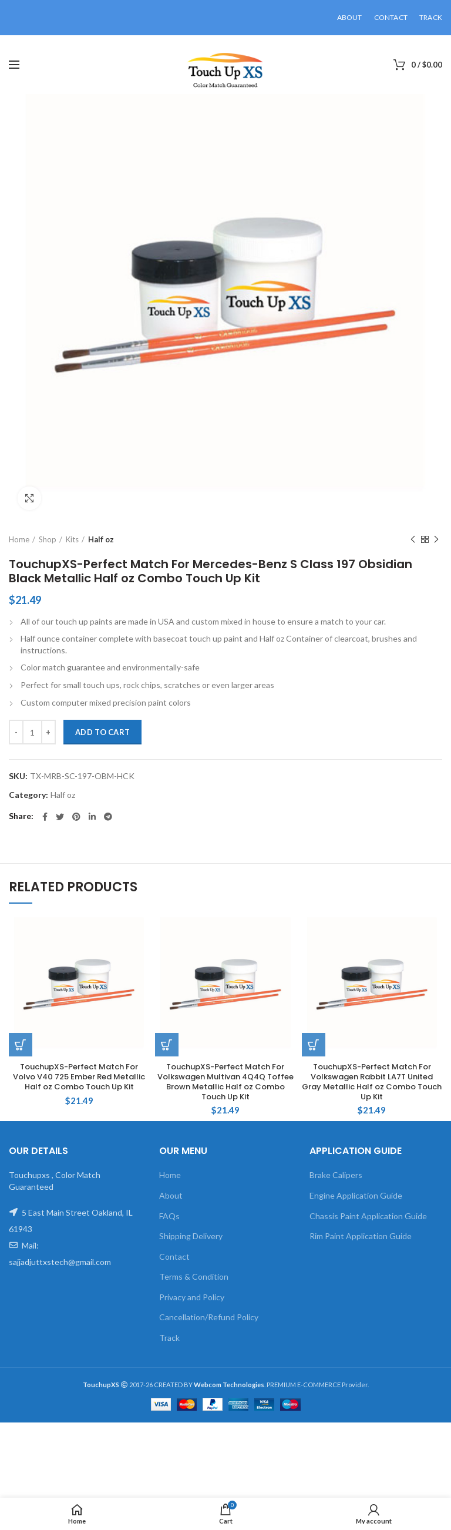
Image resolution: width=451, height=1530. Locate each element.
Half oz (101, 539)
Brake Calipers (335, 1175)
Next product (436, 539)
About (171, 1195)
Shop (47, 539)
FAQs (169, 1216)
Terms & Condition (193, 1276)
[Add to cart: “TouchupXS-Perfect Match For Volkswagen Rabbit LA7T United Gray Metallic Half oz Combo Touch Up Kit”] (313, 1044)
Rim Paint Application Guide (360, 1236)
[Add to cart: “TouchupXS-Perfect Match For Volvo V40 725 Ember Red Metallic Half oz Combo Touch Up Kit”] (20, 1044)
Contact (174, 1256)
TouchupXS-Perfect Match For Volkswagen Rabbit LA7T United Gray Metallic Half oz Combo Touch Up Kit (372, 1082)
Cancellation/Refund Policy (208, 1317)
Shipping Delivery (191, 1236)
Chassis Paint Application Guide (368, 1216)
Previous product (412, 539)
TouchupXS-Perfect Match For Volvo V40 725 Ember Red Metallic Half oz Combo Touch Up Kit (79, 1077)
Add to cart (102, 732)
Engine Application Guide (355, 1195)
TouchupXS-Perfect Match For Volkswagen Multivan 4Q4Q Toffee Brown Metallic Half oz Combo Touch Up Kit (225, 1082)
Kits (72, 539)
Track (169, 1338)
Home (19, 539)
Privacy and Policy (191, 1297)
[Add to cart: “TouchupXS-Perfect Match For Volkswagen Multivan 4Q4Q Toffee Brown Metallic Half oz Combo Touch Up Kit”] (167, 1044)
